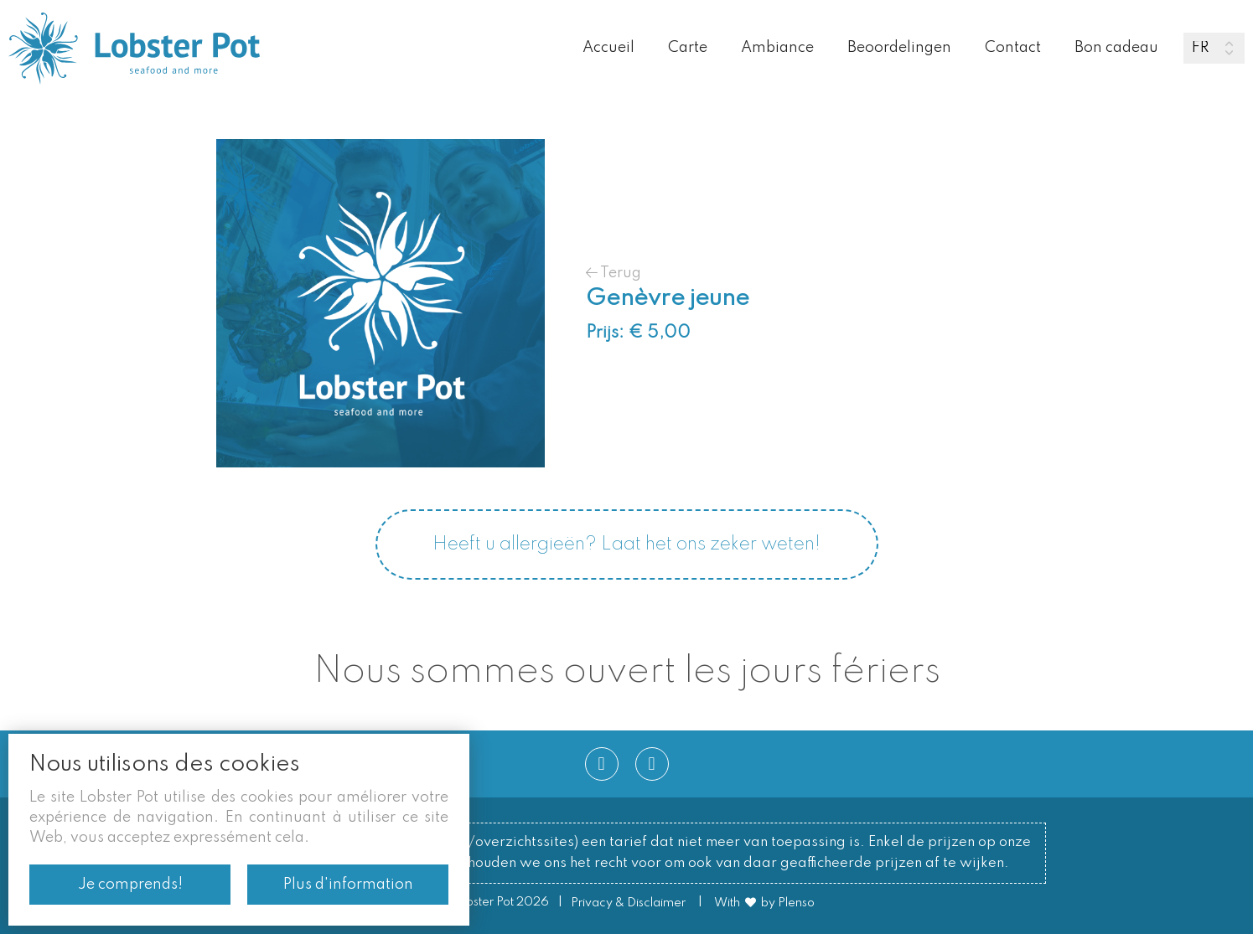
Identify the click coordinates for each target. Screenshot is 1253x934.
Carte (687, 47)
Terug (613, 273)
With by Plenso (764, 903)
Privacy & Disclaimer (628, 903)
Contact (1013, 47)
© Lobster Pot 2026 (493, 902)
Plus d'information (348, 884)
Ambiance (777, 47)
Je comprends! (130, 884)
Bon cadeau (1116, 47)
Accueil (608, 47)
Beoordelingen (899, 47)
